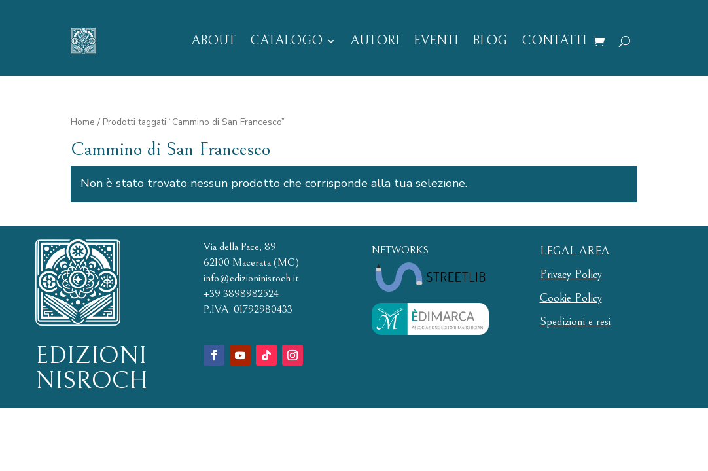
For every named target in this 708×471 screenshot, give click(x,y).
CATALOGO (286, 40)
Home (83, 122)
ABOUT (213, 40)
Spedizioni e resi (575, 321)
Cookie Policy (571, 298)
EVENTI (436, 40)
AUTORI (374, 40)
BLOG (489, 40)
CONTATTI (554, 40)
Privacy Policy (571, 274)
